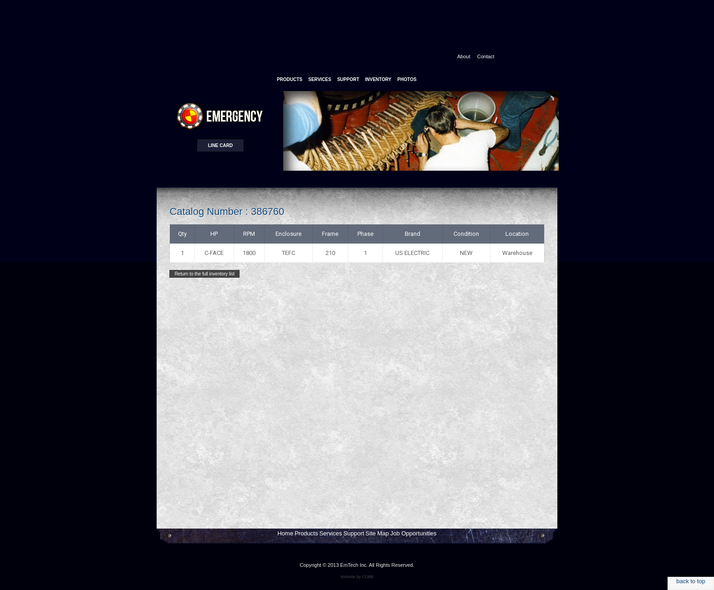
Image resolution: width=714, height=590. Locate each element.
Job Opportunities (413, 533)
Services (330, 533)
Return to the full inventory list (204, 273)
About (463, 56)
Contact (486, 56)
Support (353, 533)
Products (306, 533)
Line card (220, 145)
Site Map (377, 533)
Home (285, 533)
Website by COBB (357, 577)
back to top (690, 581)
